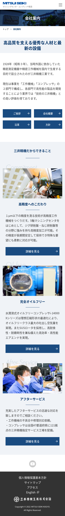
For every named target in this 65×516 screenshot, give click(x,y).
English (31, 492)
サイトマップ (32, 482)
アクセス (32, 487)
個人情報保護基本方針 (32, 477)
